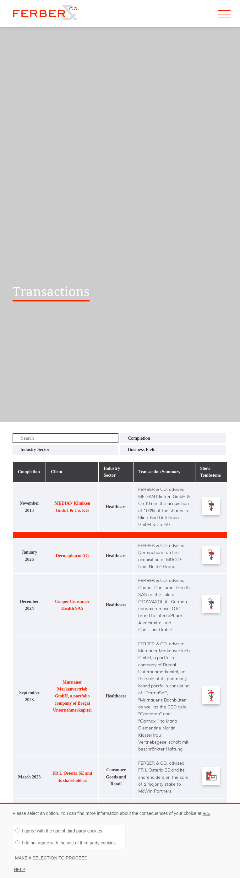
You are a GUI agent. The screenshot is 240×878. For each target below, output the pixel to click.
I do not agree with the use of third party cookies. (66, 844)
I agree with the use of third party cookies (58, 832)
